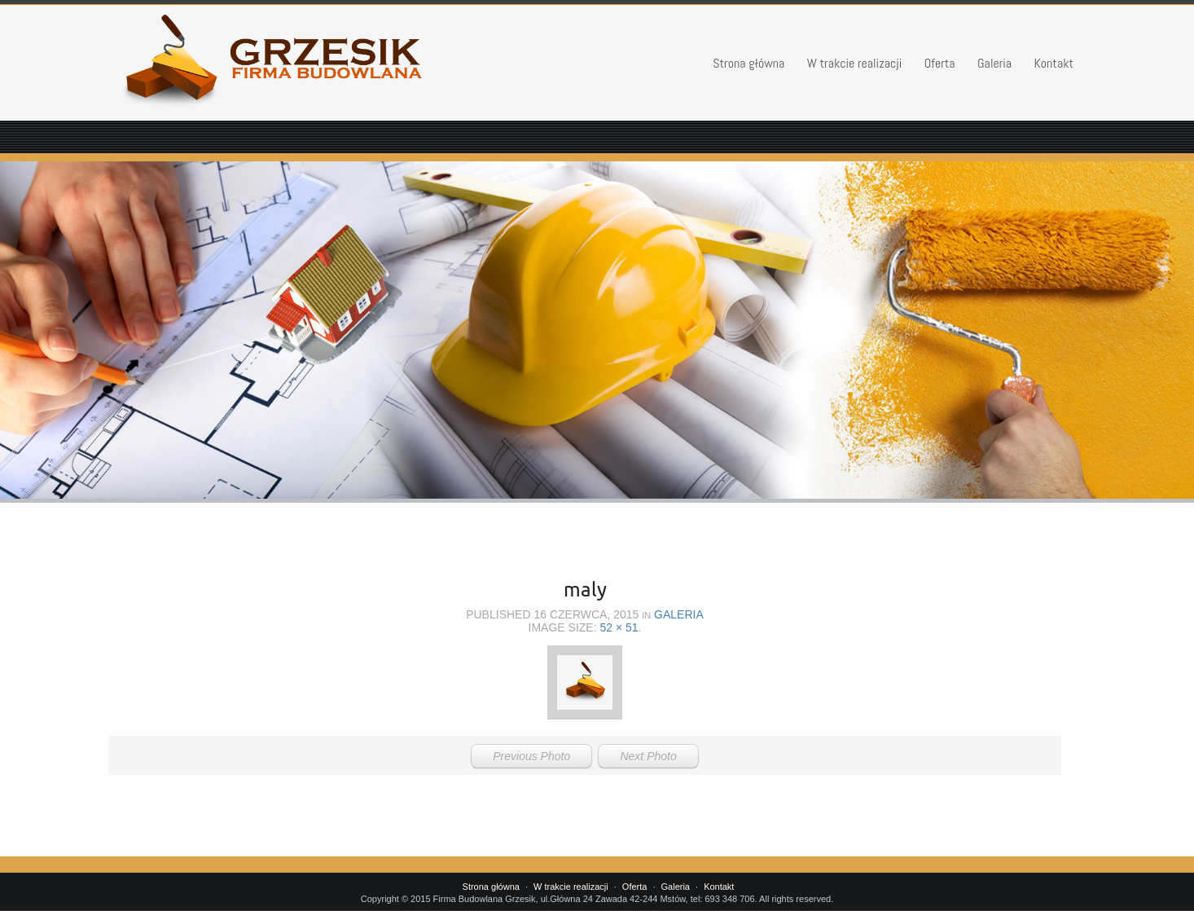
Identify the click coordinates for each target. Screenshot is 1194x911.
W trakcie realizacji (854, 63)
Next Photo (648, 756)
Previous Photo (531, 756)
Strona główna (748, 63)
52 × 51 (618, 627)
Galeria (994, 63)
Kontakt (1054, 63)
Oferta (939, 63)
